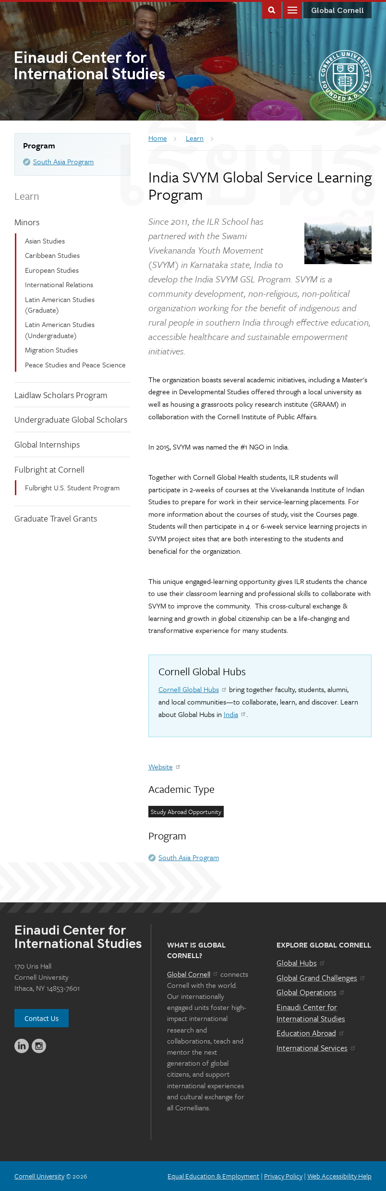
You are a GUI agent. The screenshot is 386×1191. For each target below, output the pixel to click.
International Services (317, 1048)
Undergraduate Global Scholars (70, 419)
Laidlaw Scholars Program (61, 395)
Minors (26, 222)
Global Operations (311, 992)
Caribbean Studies (52, 255)
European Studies (52, 270)
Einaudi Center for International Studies (311, 1012)
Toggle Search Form (271, 9)
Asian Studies (45, 240)
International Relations (59, 284)
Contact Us (41, 1018)
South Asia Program (63, 161)
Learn (26, 195)
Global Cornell (337, 10)
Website (164, 766)
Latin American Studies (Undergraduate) (60, 329)
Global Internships (47, 444)
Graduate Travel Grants (55, 518)
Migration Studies (51, 349)
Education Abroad (311, 1033)
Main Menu (292, 9)
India (235, 714)
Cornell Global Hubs (193, 689)
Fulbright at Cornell (49, 469)
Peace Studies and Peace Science (75, 364)
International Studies (103, 67)
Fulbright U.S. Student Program (72, 487)
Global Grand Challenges (321, 978)
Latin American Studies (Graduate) (60, 304)
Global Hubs (301, 963)
